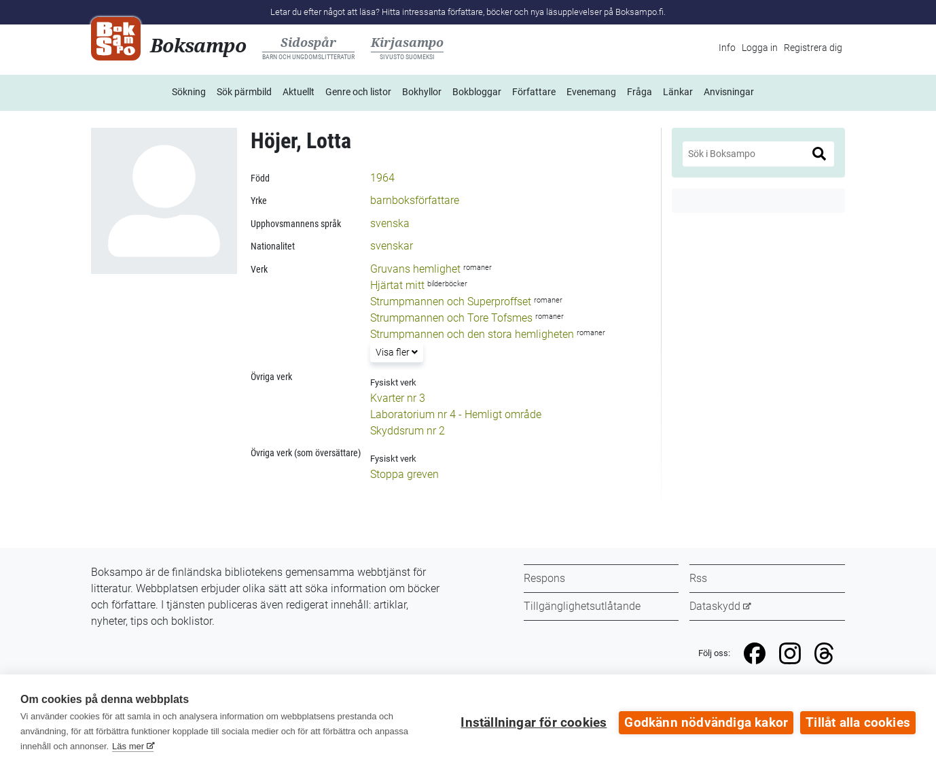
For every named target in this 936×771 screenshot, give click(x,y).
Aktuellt (298, 91)
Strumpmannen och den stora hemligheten (472, 334)
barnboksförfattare (414, 200)
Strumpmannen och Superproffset (450, 301)
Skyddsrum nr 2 (407, 430)
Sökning (189, 91)
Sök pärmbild (244, 91)
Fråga (639, 91)
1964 (382, 177)
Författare (534, 91)
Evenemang (591, 91)
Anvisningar (729, 91)
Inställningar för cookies (534, 722)
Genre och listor (358, 91)
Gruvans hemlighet (415, 268)
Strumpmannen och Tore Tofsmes (451, 317)
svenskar (391, 245)
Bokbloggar (476, 91)
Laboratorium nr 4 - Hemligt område (455, 414)
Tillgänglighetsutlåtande (582, 606)
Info (727, 47)
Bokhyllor (422, 91)
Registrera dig (813, 47)
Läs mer (128, 746)
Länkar (678, 91)
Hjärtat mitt (397, 285)
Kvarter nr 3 (397, 398)
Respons (544, 578)
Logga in (760, 47)
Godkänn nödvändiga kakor (706, 722)
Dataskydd (714, 606)
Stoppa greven (404, 474)
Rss (698, 578)
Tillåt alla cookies (858, 722)
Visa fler (396, 351)
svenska (390, 223)
